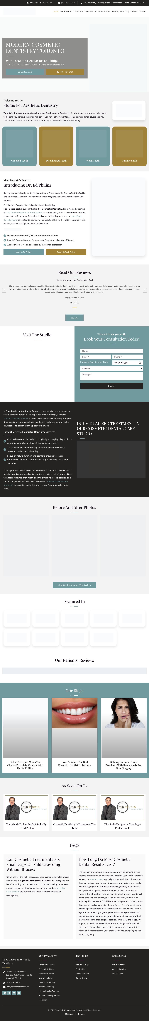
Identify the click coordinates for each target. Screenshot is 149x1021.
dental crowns (97, 881)
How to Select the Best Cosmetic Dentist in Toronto (74, 765)
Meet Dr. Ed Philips (23, 252)
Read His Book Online (66, 252)
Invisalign (43, 1000)
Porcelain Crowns (46, 973)
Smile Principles (119, 969)
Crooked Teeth (19, 160)
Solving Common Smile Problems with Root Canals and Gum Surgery (123, 766)
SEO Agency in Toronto (75, 1014)
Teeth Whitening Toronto (49, 995)
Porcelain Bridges (46, 969)
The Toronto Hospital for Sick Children (25, 212)
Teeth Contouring (46, 986)
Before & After (82, 977)
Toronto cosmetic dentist (16, 419)
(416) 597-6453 (65, 72)
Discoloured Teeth (56, 160)
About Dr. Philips (83, 964)
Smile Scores (117, 973)
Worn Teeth (93, 160)
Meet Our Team (82, 973)
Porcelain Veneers (46, 964)
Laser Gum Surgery (47, 982)
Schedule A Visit (25, 72)
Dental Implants (45, 977)
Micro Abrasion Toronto (49, 991)
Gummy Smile (129, 160)
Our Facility (80, 969)
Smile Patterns (118, 964)
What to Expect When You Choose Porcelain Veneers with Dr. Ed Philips (25, 766)
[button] (26, 809)
